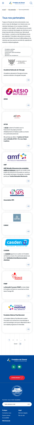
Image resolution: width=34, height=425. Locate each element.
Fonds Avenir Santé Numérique (17, 52)
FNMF (5, 284)
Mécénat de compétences (17, 55)
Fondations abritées (17, 49)
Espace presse (6, 415)
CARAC (6, 225)
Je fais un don (17, 378)
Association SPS (9, 200)
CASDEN (6, 250)
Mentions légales (23, 413)
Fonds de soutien (17, 51)
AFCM (6, 124)
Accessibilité (5, 418)
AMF (5, 165)
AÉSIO (6, 99)
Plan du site (21, 415)
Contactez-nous (6, 413)
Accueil (4, 9)
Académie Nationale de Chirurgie (14, 70)
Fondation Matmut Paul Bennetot (14, 315)
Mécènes (17, 54)
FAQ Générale (6, 421)
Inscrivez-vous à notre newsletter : (11, 400)
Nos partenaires (12, 9)
